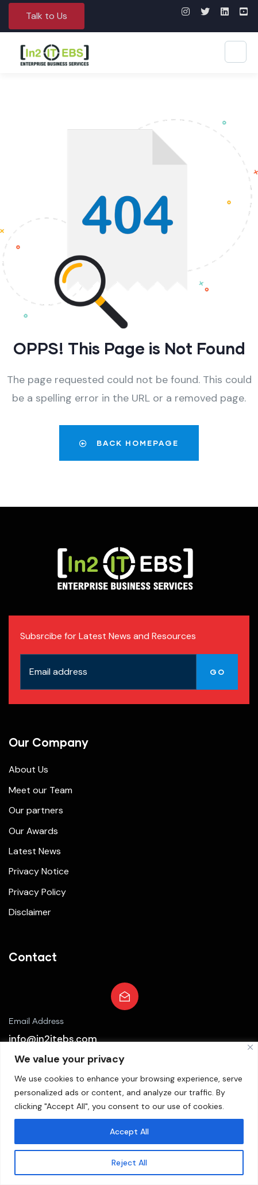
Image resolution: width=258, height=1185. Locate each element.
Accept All (129, 1131)
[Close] (250, 1047)
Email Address (36, 1022)
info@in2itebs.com (53, 1039)
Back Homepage (129, 443)
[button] (46, 16)
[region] (129, 1113)
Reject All (129, 1162)
